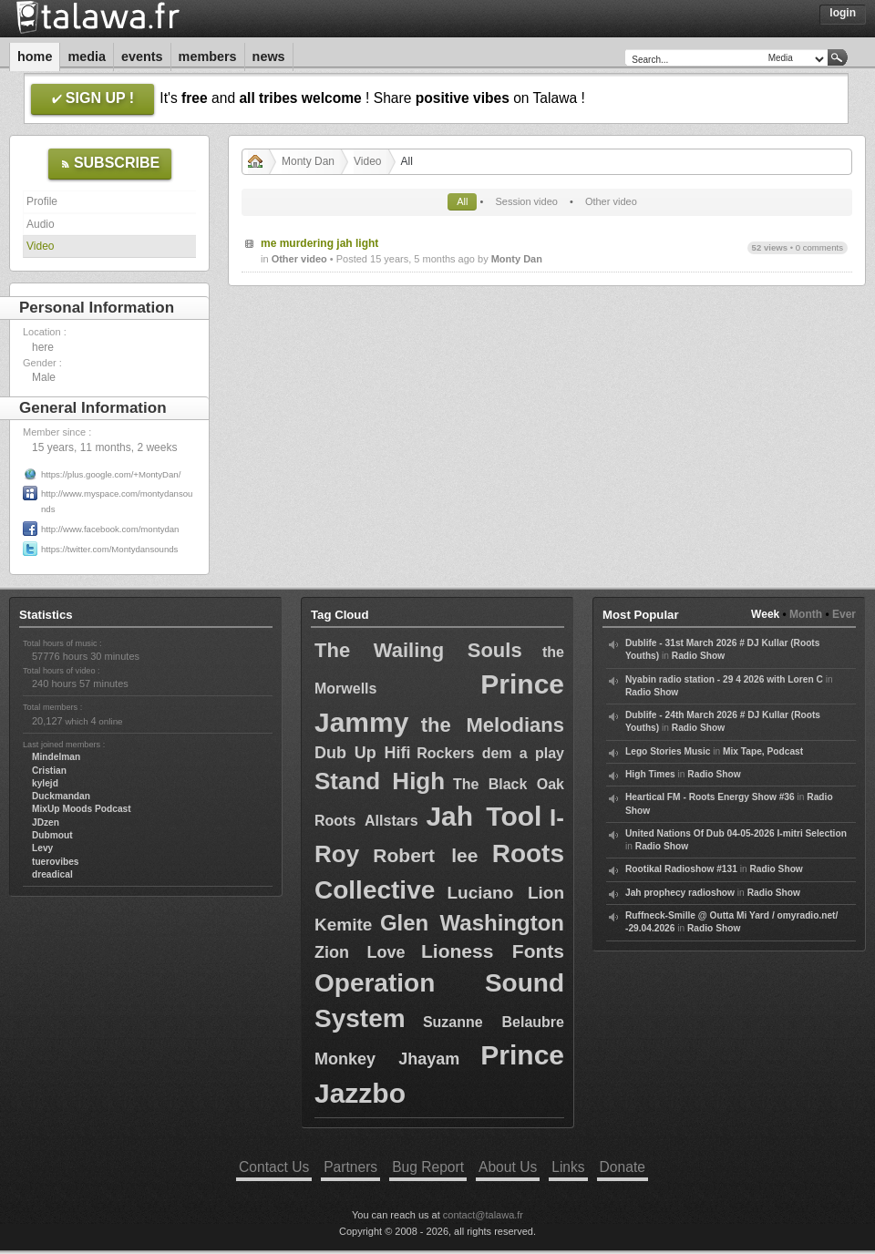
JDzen (45, 822)
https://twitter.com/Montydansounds (109, 549)
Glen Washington (472, 922)
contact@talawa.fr (483, 1214)
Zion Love (360, 952)
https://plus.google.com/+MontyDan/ (110, 474)
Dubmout (52, 835)
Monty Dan (308, 161)
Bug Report (428, 1167)
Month (805, 614)
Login (842, 12)
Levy (42, 848)
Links (567, 1167)
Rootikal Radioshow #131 (681, 869)
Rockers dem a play (490, 753)
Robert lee (425, 855)
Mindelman (56, 757)
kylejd (45, 783)
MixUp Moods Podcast (81, 809)
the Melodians (492, 725)
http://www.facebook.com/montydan (110, 529)
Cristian (49, 771)
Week (765, 614)
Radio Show (698, 656)
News (268, 56)
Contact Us (274, 1167)
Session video (526, 201)
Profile (41, 201)
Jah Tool (483, 816)
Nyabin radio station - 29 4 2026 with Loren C (724, 679)
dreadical (52, 874)
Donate (622, 1167)
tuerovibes (55, 862)
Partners (350, 1167)
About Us (508, 1167)
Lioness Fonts (492, 950)
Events (142, 56)
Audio (40, 224)
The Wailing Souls (418, 650)
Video (40, 246)
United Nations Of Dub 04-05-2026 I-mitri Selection (736, 833)
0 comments (819, 247)
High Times (650, 774)
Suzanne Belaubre (493, 1022)
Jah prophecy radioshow (680, 893)
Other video (611, 201)
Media (86, 56)
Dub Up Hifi (362, 753)
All (462, 201)
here (43, 347)
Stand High (379, 781)
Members (208, 56)
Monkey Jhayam (386, 1059)
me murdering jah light (319, 243)
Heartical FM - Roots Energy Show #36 (710, 797)
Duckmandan (61, 796)
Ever (844, 614)
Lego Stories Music (667, 751)
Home (34, 56)
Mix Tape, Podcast (763, 751)
